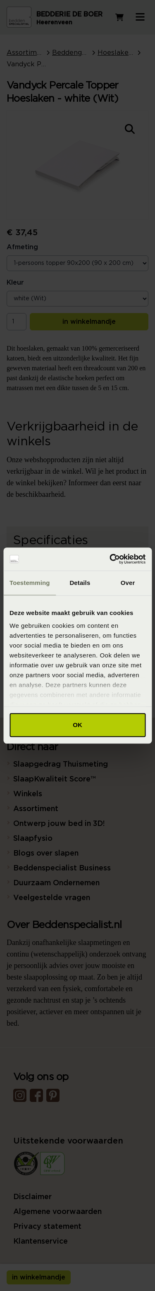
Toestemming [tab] (30, 582)
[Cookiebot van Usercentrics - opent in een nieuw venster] (110, 559)
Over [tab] (128, 582)
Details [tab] (79, 582)
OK (77, 724)
